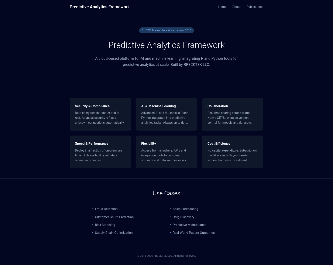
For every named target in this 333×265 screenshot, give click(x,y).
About (236, 7)
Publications (255, 7)
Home (222, 7)
